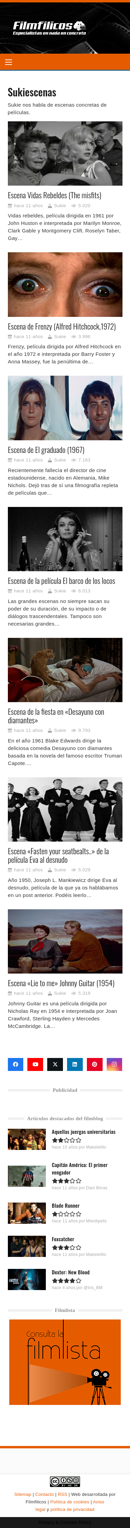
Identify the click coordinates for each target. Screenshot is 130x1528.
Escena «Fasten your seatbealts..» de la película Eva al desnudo (58, 855)
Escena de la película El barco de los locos (61, 580)
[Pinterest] (95, 1064)
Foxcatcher (63, 1238)
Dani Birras (96, 1187)
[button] (8, 62)
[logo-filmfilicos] (50, 28)
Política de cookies (69, 1501)
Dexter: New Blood (71, 1272)
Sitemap (22, 1494)
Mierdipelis (96, 1221)
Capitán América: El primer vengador (79, 1168)
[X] (55, 1064)
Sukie (60, 205)
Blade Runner (65, 1205)
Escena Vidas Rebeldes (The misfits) (54, 195)
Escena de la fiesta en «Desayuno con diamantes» (56, 716)
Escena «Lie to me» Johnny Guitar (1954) (61, 983)
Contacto (44, 1494)
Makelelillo (96, 1147)
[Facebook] (16, 1064)
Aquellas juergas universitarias (83, 1131)
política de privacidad (72, 1509)
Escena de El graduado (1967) (46, 449)
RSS (62, 1494)
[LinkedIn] (75, 1064)
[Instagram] (114, 1064)
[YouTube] (35, 1064)
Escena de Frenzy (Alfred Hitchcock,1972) (62, 326)
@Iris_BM (92, 1287)
